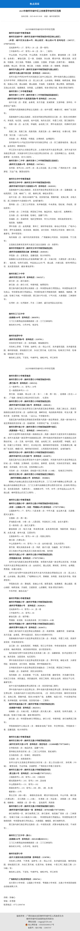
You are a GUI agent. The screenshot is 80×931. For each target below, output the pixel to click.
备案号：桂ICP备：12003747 (39, 928)
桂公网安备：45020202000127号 (39, 925)
